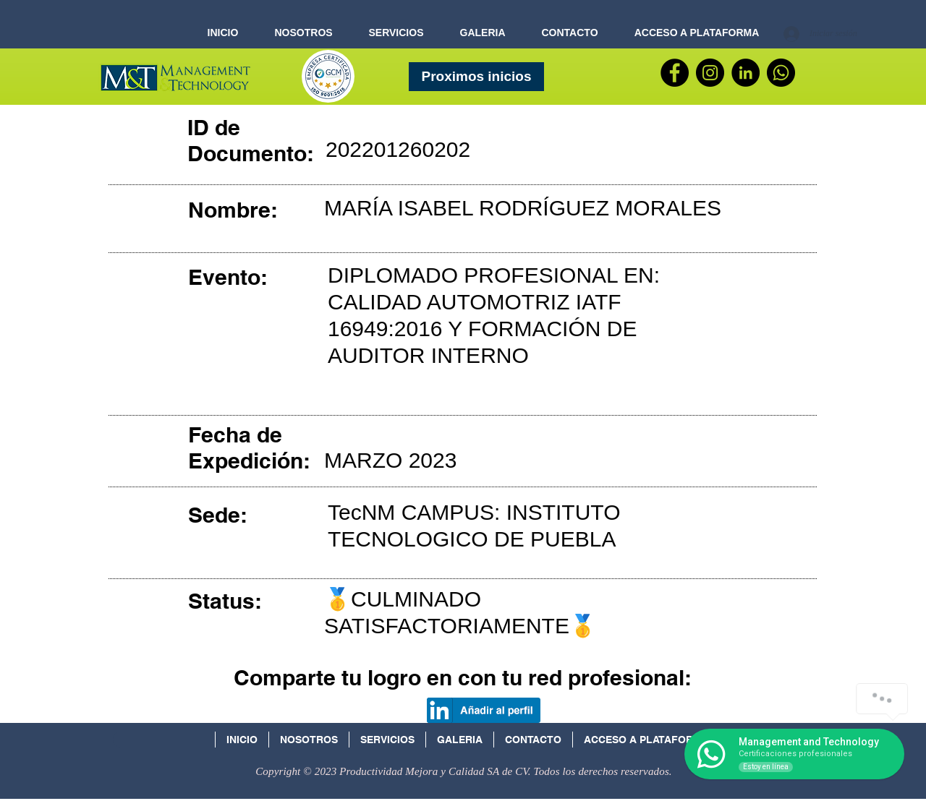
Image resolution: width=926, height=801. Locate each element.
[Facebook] (674, 73)
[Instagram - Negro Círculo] (710, 73)
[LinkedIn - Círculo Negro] (745, 73)
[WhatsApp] (781, 73)
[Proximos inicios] (476, 76)
